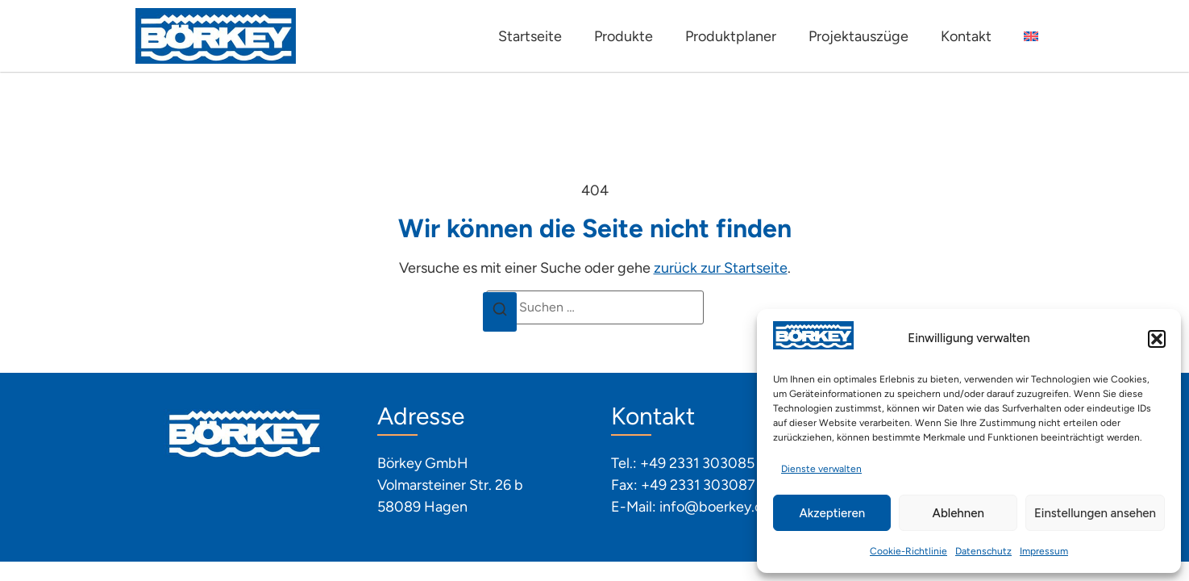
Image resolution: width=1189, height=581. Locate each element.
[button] (1157, 339)
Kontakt (966, 36)
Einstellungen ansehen (1095, 513)
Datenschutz (983, 551)
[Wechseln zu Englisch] (1031, 36)
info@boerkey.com (721, 507)
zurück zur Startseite (721, 268)
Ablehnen (958, 513)
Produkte (623, 36)
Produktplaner (730, 36)
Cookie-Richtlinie (908, 551)
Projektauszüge (858, 36)
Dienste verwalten (821, 468)
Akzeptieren (832, 513)
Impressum (1044, 551)
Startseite (530, 36)
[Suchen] (500, 312)
